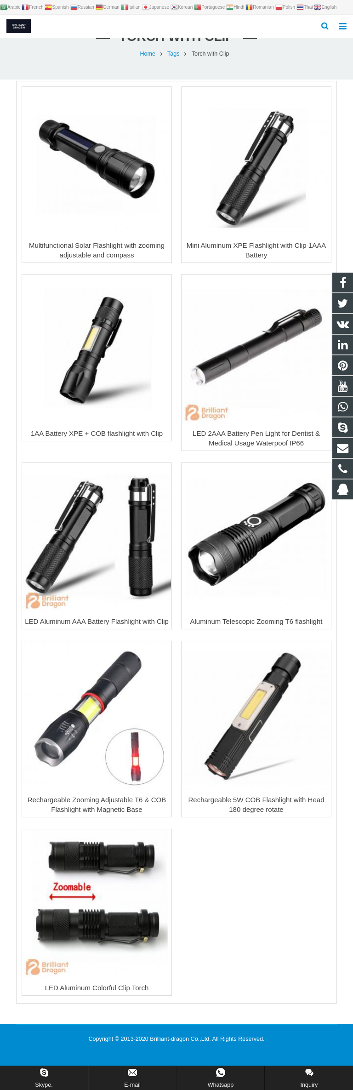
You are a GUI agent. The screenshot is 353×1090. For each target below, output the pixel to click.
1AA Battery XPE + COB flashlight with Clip (97, 444)
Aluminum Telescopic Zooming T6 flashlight (256, 632)
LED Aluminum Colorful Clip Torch (97, 998)
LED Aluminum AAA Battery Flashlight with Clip (97, 632)
